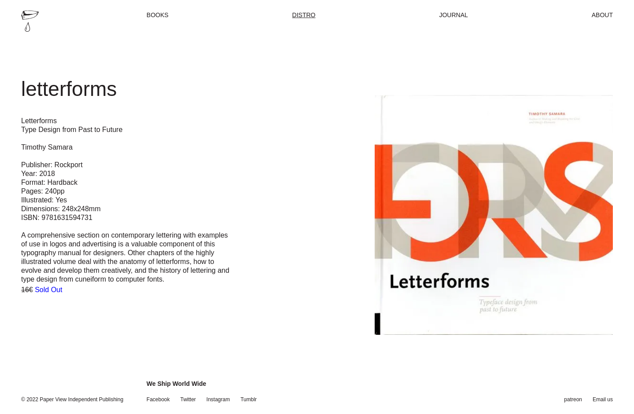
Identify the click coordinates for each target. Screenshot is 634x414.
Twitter (188, 399)
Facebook (158, 399)
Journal (453, 14)
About (602, 14)
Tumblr (248, 399)
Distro (304, 14)
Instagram (218, 399)
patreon (573, 399)
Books (158, 14)
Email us (603, 399)
